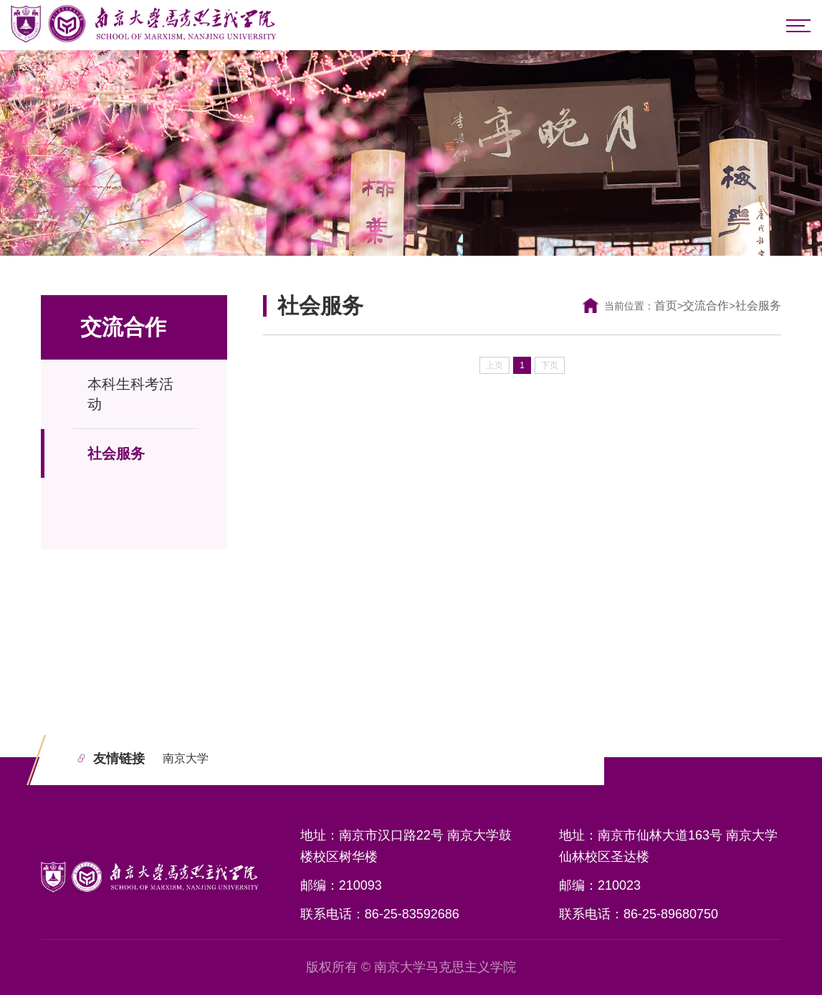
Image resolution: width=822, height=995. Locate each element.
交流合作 (706, 305)
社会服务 (116, 453)
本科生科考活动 (130, 394)
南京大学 (186, 758)
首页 (665, 305)
